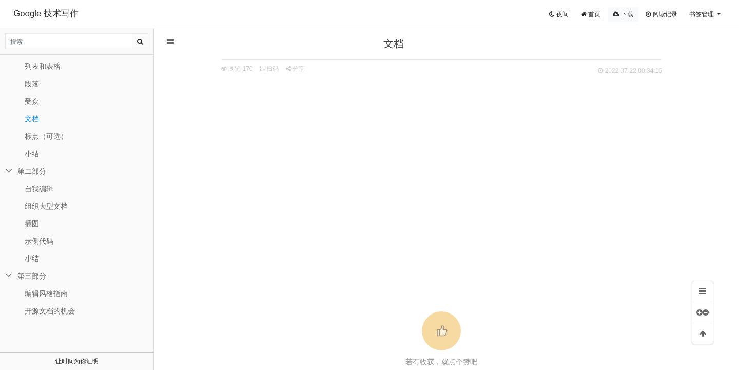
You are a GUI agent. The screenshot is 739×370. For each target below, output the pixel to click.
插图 (32, 223)
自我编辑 (39, 188)
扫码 (269, 68)
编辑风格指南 (46, 293)
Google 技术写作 (46, 13)
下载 (623, 14)
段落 (32, 84)
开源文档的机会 (50, 311)
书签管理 (702, 14)
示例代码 (39, 241)
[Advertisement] (441, 155)
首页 (590, 14)
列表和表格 (43, 66)
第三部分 (31, 276)
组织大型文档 (46, 206)
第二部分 (31, 171)
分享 (295, 68)
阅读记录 (661, 14)
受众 (32, 101)
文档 (32, 119)
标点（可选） (46, 136)
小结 (32, 154)
